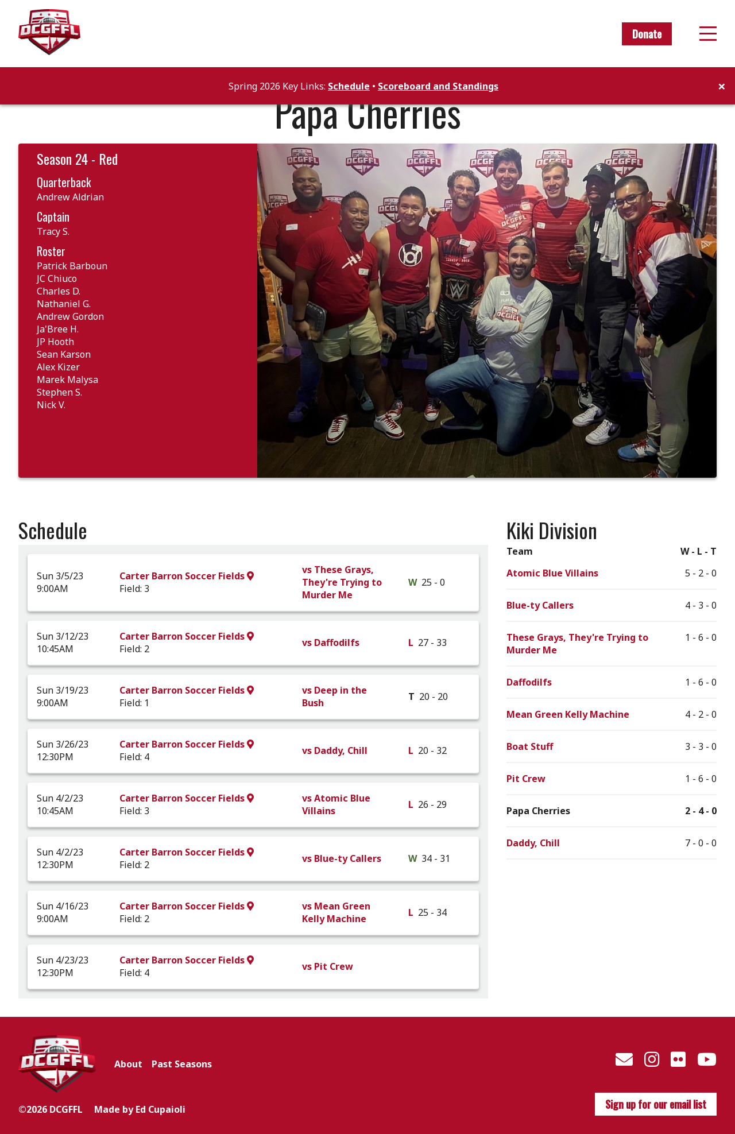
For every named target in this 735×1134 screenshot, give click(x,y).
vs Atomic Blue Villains (336, 804)
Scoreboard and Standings (438, 86)
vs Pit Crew (327, 966)
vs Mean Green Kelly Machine (336, 912)
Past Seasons (182, 1064)
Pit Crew (526, 778)
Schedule (349, 86)
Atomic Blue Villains (552, 573)
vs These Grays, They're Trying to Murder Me (342, 582)
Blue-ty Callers (540, 605)
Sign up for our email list (655, 1104)
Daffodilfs (529, 682)
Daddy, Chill (533, 843)
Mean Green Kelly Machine (567, 714)
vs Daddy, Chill (335, 750)
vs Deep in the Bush (334, 696)
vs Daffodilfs (330, 642)
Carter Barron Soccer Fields (186, 576)
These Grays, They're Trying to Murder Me (577, 643)
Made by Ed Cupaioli (139, 1109)
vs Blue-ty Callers (341, 858)
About (128, 1064)
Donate (647, 33)
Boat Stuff (529, 746)
